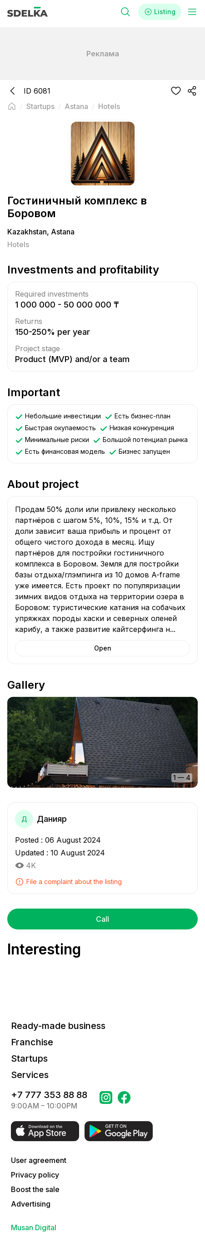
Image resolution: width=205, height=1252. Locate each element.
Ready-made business (58, 1025)
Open (102, 648)
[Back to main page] (11, 106)
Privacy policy (35, 1174)
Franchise (32, 1042)
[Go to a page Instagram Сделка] (106, 1100)
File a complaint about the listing (68, 881)
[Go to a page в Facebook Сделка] (124, 1100)
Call (102, 919)
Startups (29, 1058)
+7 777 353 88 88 (49, 1094)
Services (30, 1074)
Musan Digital (33, 1227)
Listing (159, 12)
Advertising (30, 1203)
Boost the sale (35, 1189)
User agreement (38, 1160)
